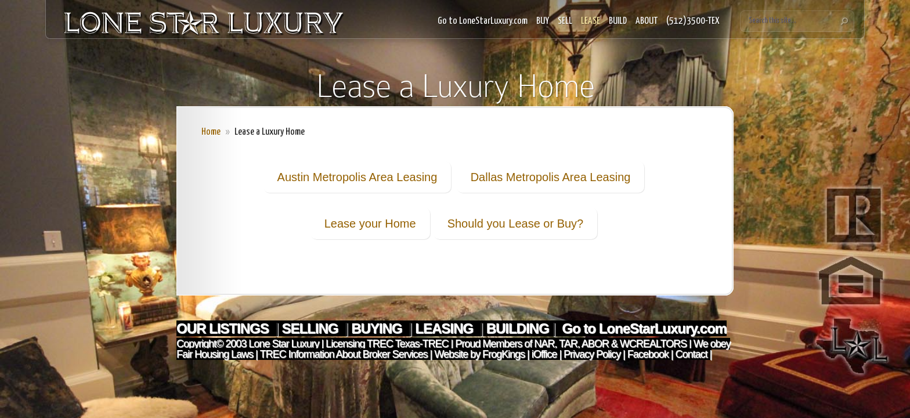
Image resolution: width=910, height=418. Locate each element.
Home (211, 132)
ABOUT (646, 21)
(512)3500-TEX (693, 21)
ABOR (595, 343)
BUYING (378, 328)
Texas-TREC (422, 343)
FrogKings (502, 354)
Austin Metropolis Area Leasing (357, 177)
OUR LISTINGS (224, 328)
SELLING (311, 328)
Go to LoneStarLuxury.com (483, 21)
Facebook (648, 354)
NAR (543, 343)
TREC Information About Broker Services (343, 354)
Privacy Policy (592, 354)
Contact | (694, 354)
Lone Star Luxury (283, 343)
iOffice (544, 354)
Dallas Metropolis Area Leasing (551, 177)
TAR (567, 343)
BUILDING (517, 328)
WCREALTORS (652, 343)
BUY (542, 21)
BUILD (618, 21)
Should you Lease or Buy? (515, 223)
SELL (565, 21)
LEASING (445, 328)
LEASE (590, 21)
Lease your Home (370, 223)
